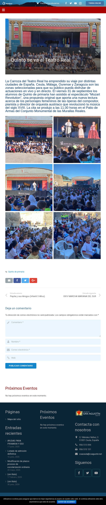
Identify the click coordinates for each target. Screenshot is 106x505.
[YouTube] (96, 473)
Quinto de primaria (16, 272)
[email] (53, 350)
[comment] (53, 328)
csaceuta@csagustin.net (90, 454)
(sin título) (12, 474)
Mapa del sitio (14, 419)
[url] (53, 358)
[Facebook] (79, 473)
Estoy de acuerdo (66, 502)
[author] (53, 342)
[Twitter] (87, 473)
